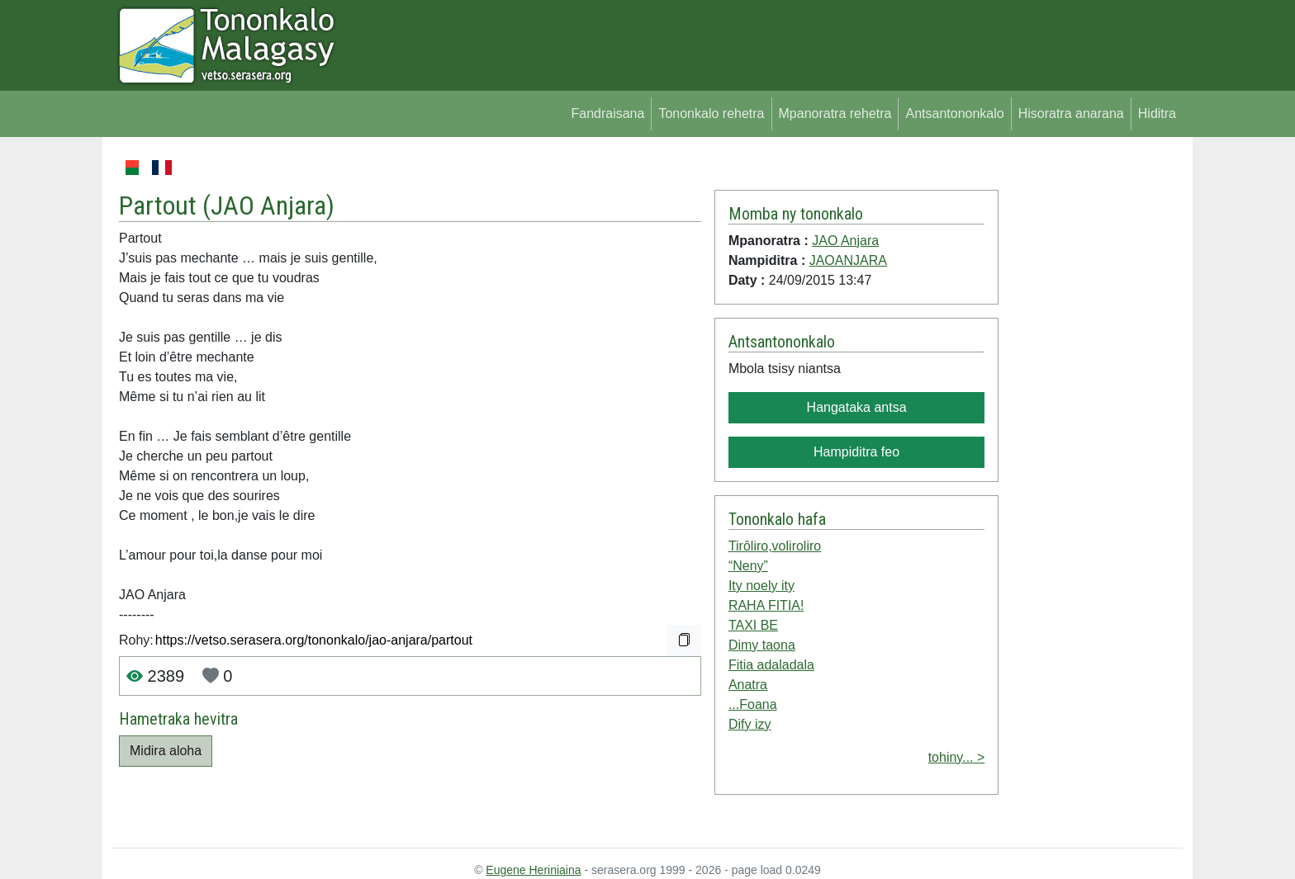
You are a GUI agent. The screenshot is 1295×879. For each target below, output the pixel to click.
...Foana (752, 704)
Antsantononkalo (954, 113)
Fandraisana (607, 113)
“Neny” (748, 566)
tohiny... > (956, 757)
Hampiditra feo (856, 452)
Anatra (747, 685)
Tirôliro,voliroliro (774, 546)
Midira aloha (166, 751)
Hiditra (1157, 113)
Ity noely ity (761, 586)
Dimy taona (761, 645)
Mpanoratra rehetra (835, 113)
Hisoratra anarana (1071, 113)
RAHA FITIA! (766, 605)
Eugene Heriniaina (533, 870)
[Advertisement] (1090, 404)
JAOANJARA (848, 260)
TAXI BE (753, 625)
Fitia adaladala (771, 665)
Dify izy (749, 724)
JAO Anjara (268, 205)
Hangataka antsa (857, 407)
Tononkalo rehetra (711, 113)
